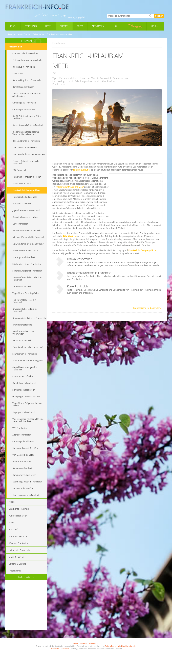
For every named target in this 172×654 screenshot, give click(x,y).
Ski (116, 26)
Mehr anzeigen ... (26, 577)
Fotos (80, 26)
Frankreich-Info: (15, 34)
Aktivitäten (98, 26)
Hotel (48, 26)
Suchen (159, 16)
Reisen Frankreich (112, 646)
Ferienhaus (31, 26)
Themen (64, 26)
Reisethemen (39, 34)
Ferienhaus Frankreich (59, 648)
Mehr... (154, 26)
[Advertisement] (26, 605)
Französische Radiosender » (147, 307)
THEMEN (26, 41)
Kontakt (75, 643)
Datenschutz (93, 643)
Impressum (84, 643)
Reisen (13, 26)
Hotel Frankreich (128, 646)
